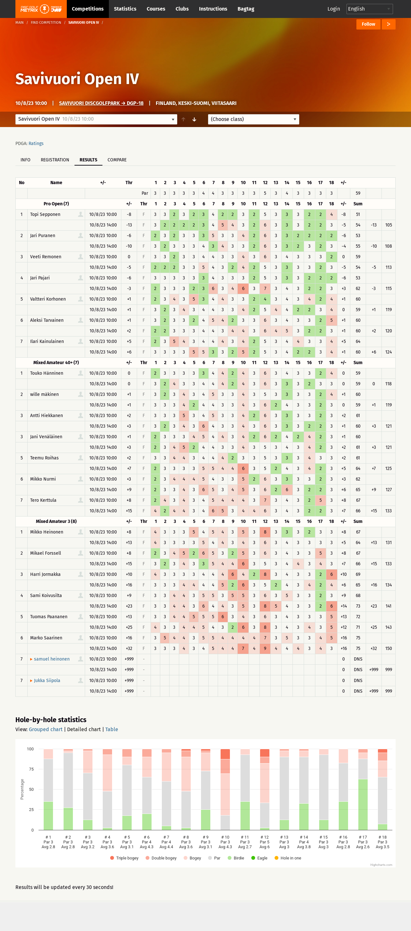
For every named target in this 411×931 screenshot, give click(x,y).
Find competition (46, 23)
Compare (117, 160)
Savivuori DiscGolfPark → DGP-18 (101, 103)
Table (111, 729)
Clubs (182, 9)
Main (19, 23)
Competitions (88, 9)
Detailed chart (84, 729)
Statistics (125, 9)
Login (334, 9)
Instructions (213, 9)
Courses (156, 9)
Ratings (36, 143)
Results (88, 160)
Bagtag (246, 9)
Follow (368, 24)
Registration (55, 160)
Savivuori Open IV (77, 79)
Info (26, 160)
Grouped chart (46, 729)
